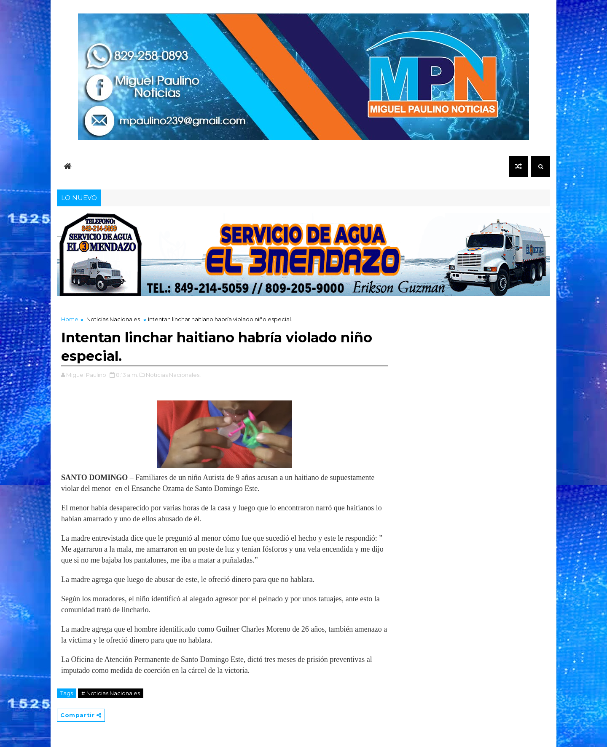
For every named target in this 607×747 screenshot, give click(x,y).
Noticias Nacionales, (173, 374)
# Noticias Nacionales (110, 693)
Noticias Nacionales (113, 319)
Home (69, 319)
